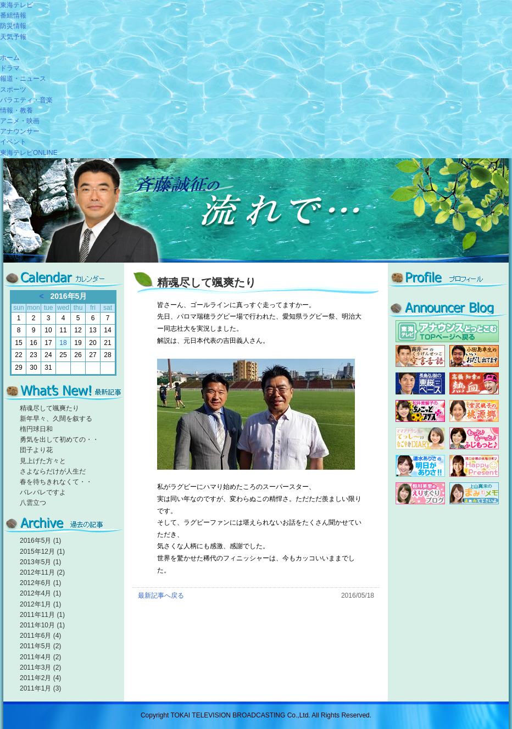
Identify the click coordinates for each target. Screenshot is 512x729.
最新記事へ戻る (161, 595)
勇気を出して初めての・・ (59, 439)
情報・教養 (16, 110)
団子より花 (36, 450)
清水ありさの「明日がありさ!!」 (420, 466)
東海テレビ (16, 5)
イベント (13, 142)
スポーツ (13, 89)
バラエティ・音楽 (26, 100)
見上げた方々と (43, 461)
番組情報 (13, 15)
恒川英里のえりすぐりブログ (420, 493)
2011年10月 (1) (42, 625)
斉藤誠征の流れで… (256, 210)
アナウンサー (20, 131)
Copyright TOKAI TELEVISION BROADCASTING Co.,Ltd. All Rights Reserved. (256, 715)
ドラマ (10, 68)
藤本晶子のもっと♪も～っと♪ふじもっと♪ (474, 438)
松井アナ (420, 411)
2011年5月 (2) (40, 646)
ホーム (10, 58)
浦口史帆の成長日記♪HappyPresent (474, 466)
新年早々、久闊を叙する (56, 418)
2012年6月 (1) (40, 583)
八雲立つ (33, 503)
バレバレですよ (43, 492)
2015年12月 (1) (42, 551)
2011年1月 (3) (40, 688)
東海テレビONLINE (29, 153)
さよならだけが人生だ (53, 471)
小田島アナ (474, 356)
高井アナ (420, 356)
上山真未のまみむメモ (474, 493)
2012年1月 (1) (40, 604)
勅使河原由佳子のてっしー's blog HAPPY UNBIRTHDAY (420, 438)
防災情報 (13, 26)
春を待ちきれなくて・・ (56, 482)
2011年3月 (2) (40, 667)
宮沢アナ (474, 411)
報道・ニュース (23, 78)
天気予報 (13, 37)
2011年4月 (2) (40, 657)
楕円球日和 (36, 429)
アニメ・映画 (20, 121)
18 (62, 343)
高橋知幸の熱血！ (474, 383)
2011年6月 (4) (40, 635)
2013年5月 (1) (40, 562)
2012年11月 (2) (42, 572)
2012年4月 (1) (40, 593)
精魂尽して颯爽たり (49, 408)
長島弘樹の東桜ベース (420, 383)
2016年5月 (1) (40, 540)
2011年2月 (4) (40, 678)
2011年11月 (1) (42, 615)
